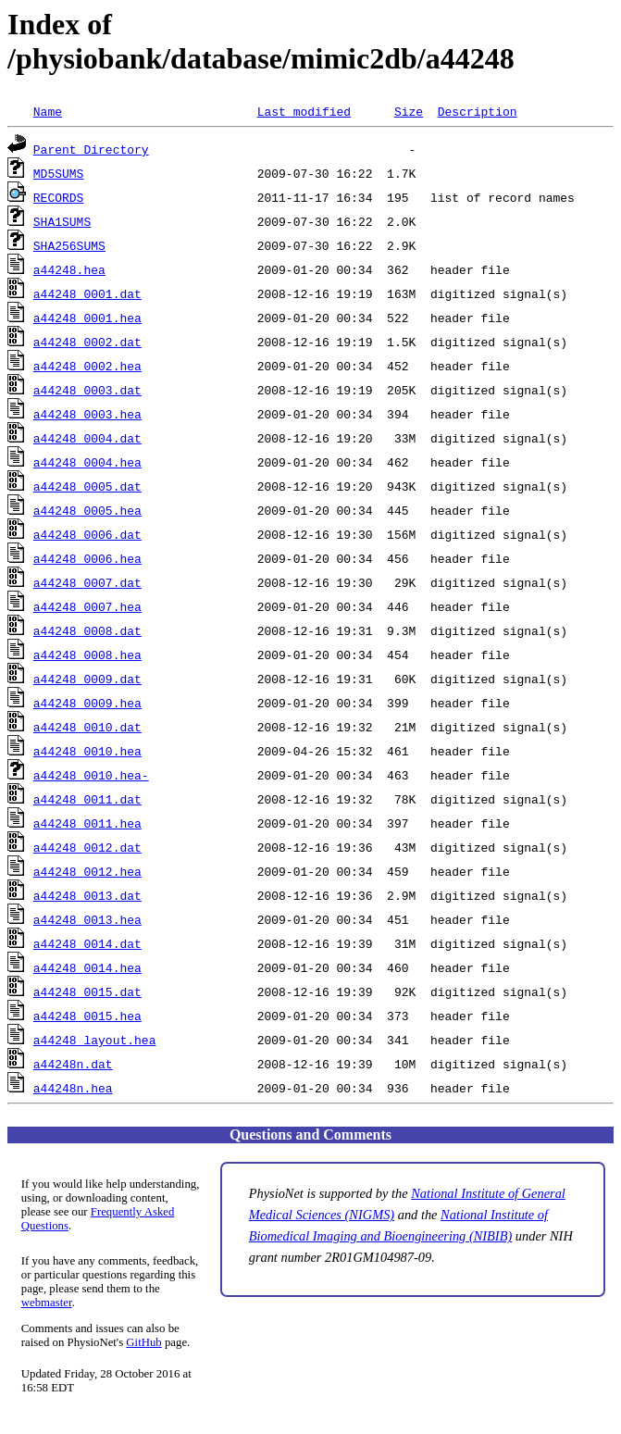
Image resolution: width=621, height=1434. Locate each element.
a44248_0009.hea (87, 702)
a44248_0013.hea (87, 919)
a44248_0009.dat (87, 678)
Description (477, 111)
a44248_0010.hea (87, 750)
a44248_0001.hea (87, 317)
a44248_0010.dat (87, 726)
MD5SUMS (58, 173)
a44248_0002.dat (87, 341)
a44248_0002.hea (87, 365)
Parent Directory (91, 149)
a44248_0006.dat (87, 534)
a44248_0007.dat (87, 582)
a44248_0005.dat (87, 486)
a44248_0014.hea (87, 967)
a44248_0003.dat (87, 389)
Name (47, 111)
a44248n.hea (73, 1087)
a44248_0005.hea (87, 510)
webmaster (46, 1302)
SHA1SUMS (62, 221)
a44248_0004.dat (87, 438)
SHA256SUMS (69, 245)
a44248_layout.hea (94, 1039)
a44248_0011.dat (87, 799)
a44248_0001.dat (87, 293)
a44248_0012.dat (87, 847)
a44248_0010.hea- (91, 775)
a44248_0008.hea (87, 654)
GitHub (143, 1342)
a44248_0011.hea (87, 823)
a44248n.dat (73, 1063)
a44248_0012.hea (87, 871)
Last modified (304, 111)
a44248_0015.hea (87, 1015)
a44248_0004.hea (87, 462)
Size (408, 111)
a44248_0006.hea (87, 558)
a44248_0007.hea (87, 606)
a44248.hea (69, 269)
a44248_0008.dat (87, 630)
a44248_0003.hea (87, 413)
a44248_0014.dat (87, 943)
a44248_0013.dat (87, 895)
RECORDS (58, 197)
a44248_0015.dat (87, 991)
